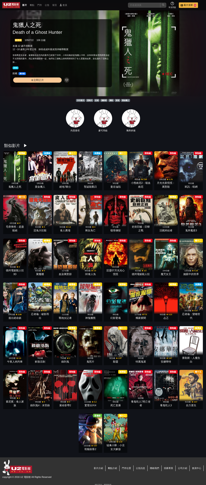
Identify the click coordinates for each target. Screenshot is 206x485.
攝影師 (104, 100)
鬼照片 (90, 361)
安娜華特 (166, 361)
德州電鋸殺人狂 (141, 274)
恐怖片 (89, 100)
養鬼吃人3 (166, 405)
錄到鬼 (65, 361)
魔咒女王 (166, 274)
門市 (39, 5)
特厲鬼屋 (141, 361)
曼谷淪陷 (115, 186)
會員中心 (196, 468)
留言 (54, 5)
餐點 (32, 5)
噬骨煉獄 (115, 230)
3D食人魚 (90, 274)
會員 (63, 5)
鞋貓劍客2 (90, 449)
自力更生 (191, 405)
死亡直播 (115, 405)
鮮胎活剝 (40, 361)
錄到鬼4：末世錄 (40, 405)
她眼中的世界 (191, 274)
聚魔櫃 (40, 274)
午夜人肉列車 (15, 361)
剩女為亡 (90, 230)
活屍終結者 (166, 230)
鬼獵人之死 (14, 186)
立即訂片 (35, 80)
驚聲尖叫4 (90, 405)
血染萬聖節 (65, 274)
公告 (47, 5)
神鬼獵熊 (90, 318)
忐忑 (166, 318)
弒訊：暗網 (191, 186)
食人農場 (65, 230)
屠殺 (111, 100)
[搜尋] (144, 5)
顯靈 (115, 361)
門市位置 (126, 468)
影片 (24, 5)
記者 (97, 100)
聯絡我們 (154, 468)
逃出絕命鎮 (14, 318)
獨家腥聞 (141, 318)
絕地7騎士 (65, 186)
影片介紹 (98, 468)
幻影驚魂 (115, 318)
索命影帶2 (65, 405)
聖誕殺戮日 (90, 186)
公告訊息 (140, 468)
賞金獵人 (125, 100)
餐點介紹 (112, 468)
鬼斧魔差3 (191, 230)
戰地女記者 (65, 318)
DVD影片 (80, 100)
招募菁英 (168, 468)
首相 (117, 100)
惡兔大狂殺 (40, 230)
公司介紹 (182, 468)
